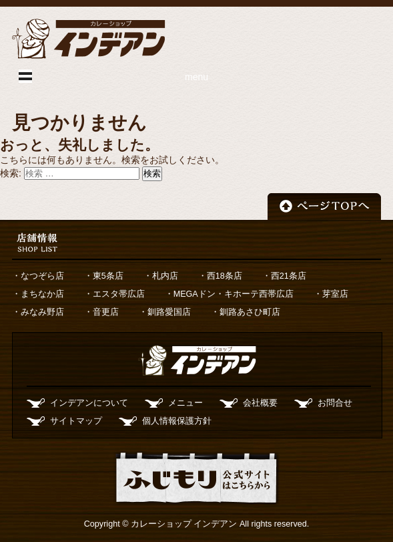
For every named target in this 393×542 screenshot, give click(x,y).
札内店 (165, 276)
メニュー (185, 403)
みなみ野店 (42, 312)
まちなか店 (42, 294)
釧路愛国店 (169, 312)
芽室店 (335, 294)
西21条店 (288, 276)
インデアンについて (89, 403)
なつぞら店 (42, 276)
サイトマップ (76, 421)
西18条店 (224, 276)
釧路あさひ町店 (250, 312)
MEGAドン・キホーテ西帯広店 (233, 294)
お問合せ (335, 403)
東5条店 (108, 276)
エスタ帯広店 (119, 294)
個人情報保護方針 (177, 421)
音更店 (106, 312)
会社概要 (260, 403)
